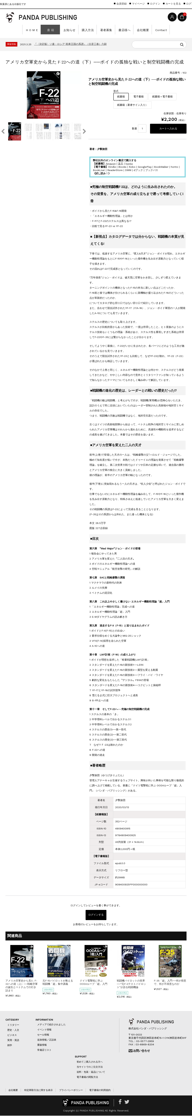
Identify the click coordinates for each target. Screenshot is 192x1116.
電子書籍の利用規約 (100, 1090)
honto (129, 163)
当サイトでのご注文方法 (90, 1067)
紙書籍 (121, 96)
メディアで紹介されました (51, 1024)
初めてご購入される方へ (91, 1062)
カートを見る (173, 3)
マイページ (138, 3)
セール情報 (43, 1035)
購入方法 (88, 29)
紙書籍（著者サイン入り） (132, 104)
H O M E (35, 29)
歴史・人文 (13, 1030)
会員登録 (121, 3)
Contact (156, 29)
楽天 (120, 163)
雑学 (9, 1045)
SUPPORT (83, 1056)
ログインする (96, 915)
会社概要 (139, 29)
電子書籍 (138, 96)
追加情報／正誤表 (46, 1040)
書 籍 (53, 29)
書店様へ (122, 29)
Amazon (111, 163)
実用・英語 (13, 1040)
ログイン (155, 3)
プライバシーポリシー (71, 1090)
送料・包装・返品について (91, 1072)
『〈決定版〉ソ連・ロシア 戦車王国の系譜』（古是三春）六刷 (70, 44)
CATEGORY (15, 1020)
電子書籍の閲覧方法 (87, 1077)
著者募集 (105, 29)
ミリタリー (13, 1025)
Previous (2, 131)
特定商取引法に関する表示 (38, 1090)
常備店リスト (44, 1050)
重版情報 (42, 1045)
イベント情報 (44, 1030)
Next (84, 131)
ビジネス (12, 1035)
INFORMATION (44, 1020)
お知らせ (71, 29)
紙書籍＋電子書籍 (162, 96)
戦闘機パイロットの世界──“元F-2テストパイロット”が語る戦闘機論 (131, 984)
